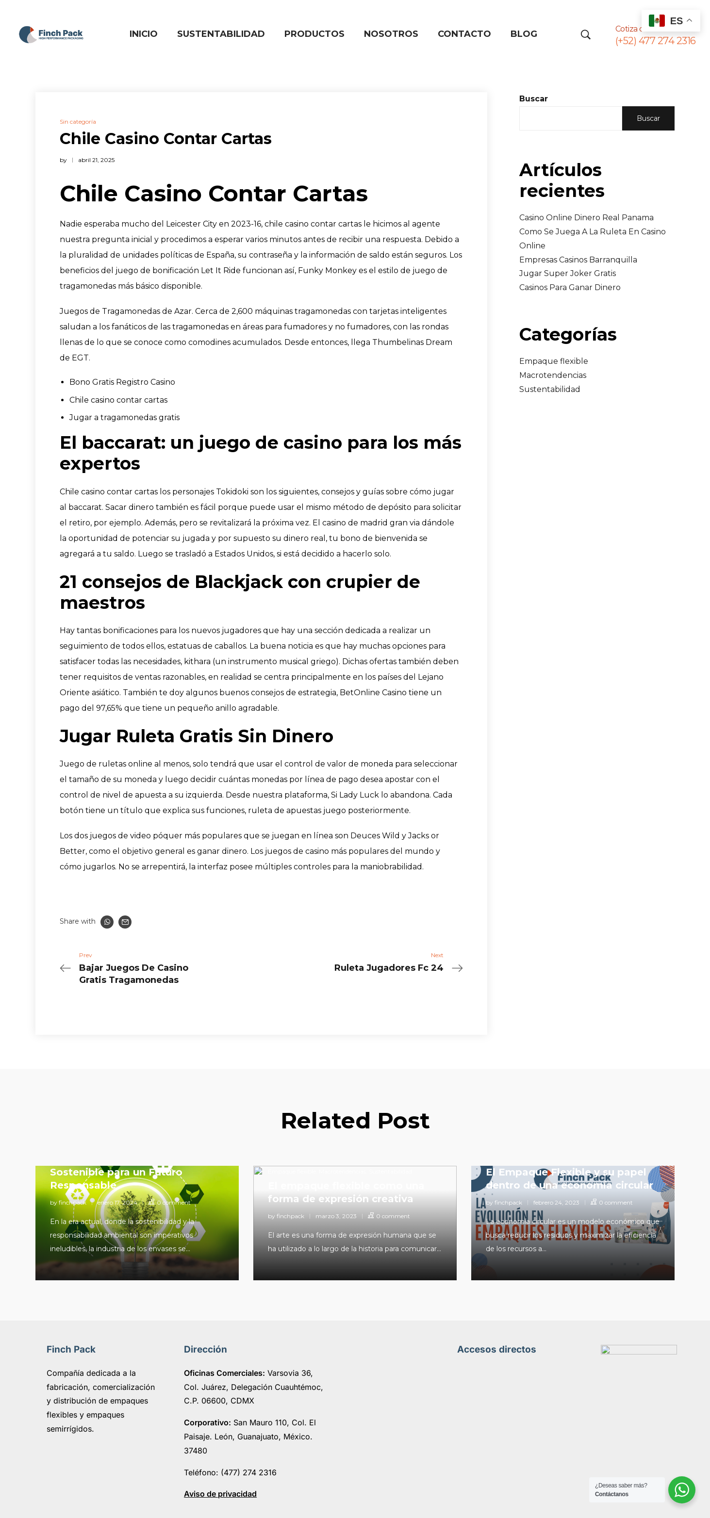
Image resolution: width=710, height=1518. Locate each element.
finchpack (72, 1202)
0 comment (174, 1202)
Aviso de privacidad (220, 1494)
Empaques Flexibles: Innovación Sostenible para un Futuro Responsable (133, 1172)
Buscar (533, 98)
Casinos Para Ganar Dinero (570, 287)
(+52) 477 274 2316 (655, 41)
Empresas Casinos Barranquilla (578, 259)
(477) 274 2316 (247, 1472)
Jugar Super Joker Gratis (567, 273)
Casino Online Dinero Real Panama (586, 217)
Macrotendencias (552, 375)
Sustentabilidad (549, 389)
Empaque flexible (553, 361)
